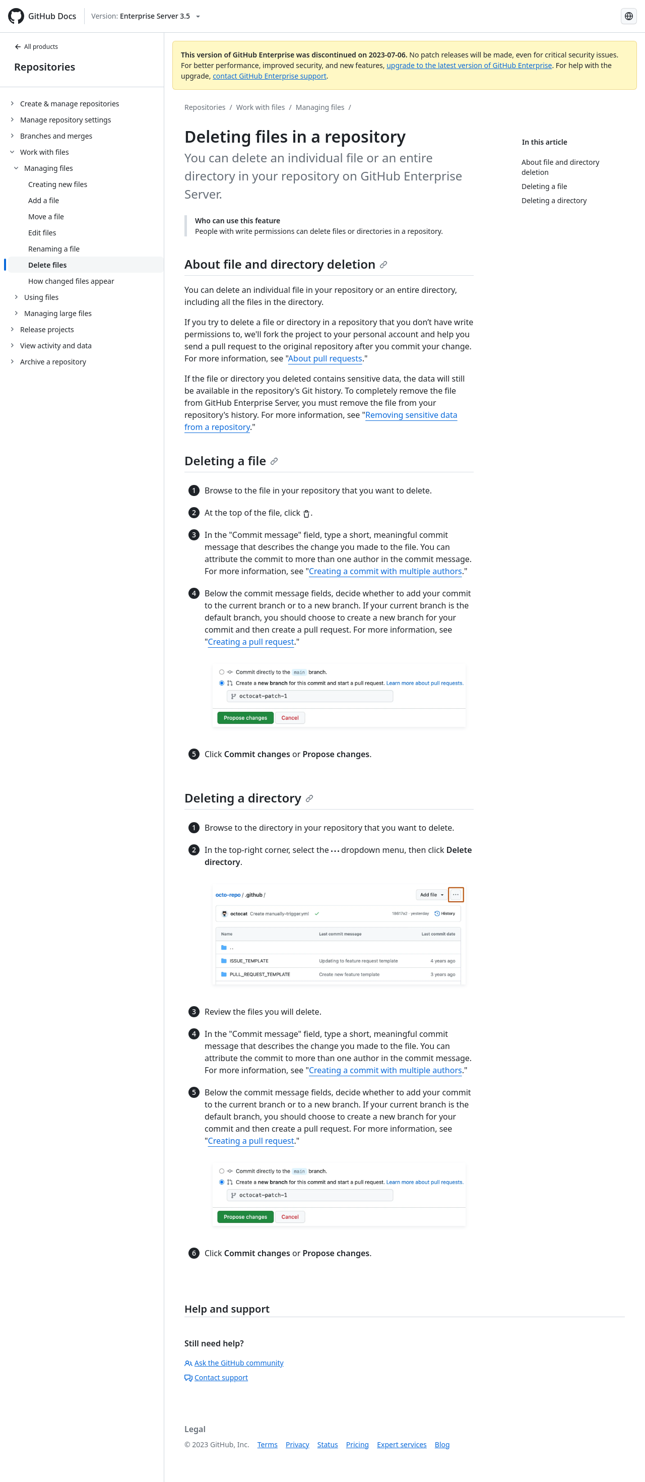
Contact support (216, 1377)
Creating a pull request (251, 641)
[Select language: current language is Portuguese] (629, 16)
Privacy (297, 1444)
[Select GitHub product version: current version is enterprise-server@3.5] (146, 16)
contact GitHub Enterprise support (270, 76)
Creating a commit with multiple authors (385, 571)
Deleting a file (231, 460)
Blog (442, 1444)
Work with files (260, 107)
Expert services (402, 1444)
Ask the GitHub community (234, 1363)
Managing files (320, 107)
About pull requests (325, 358)
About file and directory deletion (286, 264)
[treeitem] (86, 103)
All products (36, 46)
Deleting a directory (248, 797)
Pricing (357, 1444)
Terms (267, 1444)
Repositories (44, 67)
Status (327, 1444)
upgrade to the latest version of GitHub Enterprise (469, 65)
